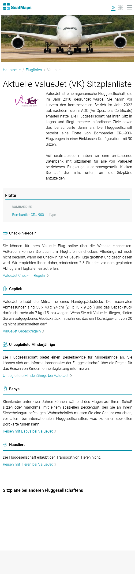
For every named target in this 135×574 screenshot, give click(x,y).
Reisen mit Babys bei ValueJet (30, 431)
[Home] (17, 6)
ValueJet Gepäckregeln (24, 331)
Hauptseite (12, 70)
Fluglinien (34, 70)
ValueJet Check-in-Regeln (26, 275)
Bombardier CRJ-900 (28, 215)
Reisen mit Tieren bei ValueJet (30, 464)
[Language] (117, 7)
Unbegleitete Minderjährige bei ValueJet (38, 375)
